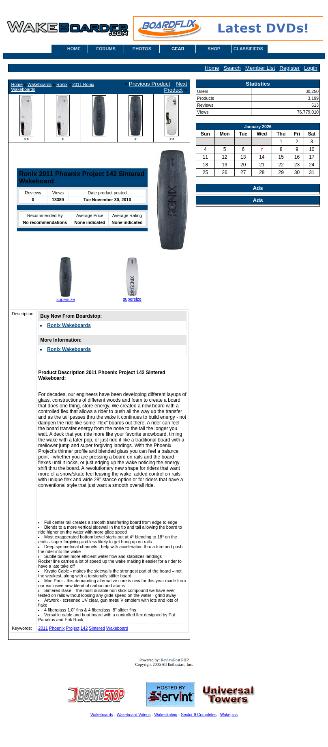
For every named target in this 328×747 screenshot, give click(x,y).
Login (310, 68)
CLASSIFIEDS (248, 48)
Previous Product (149, 84)
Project (72, 628)
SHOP (214, 48)
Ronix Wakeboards (69, 325)
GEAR (178, 48)
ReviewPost (170, 660)
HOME (74, 48)
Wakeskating (166, 715)
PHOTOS (142, 48)
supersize (65, 299)
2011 (43, 628)
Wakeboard (117, 628)
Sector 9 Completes (199, 715)
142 (84, 628)
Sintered (97, 628)
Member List (260, 68)
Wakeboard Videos (134, 715)
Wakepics (229, 715)
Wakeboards (39, 84)
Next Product (175, 87)
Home (212, 68)
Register (289, 68)
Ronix (61, 84)
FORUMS (106, 48)
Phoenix (57, 628)
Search (232, 68)
